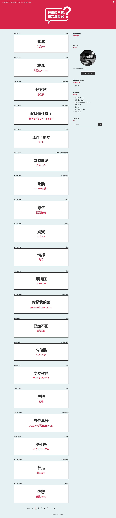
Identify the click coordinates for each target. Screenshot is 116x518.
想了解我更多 (88, 73)
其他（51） (78, 111)
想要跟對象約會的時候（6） (83, 102)
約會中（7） (78, 104)
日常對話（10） (79, 100)
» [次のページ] (54, 508)
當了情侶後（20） (80, 109)
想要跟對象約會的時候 (62, 152)
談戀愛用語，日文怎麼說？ (58, 514)
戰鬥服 (77, 85)
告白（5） (78, 107)
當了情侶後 (65, 81)
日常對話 (66, 105)
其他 (67, 33)
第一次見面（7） (80, 97)
